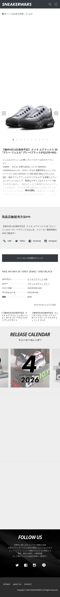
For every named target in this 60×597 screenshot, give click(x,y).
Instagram (50, 241)
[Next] (45, 316)
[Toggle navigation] (55, 4)
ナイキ (30, 279)
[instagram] (34, 565)
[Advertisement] (30, 49)
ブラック (31, 284)
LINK (9, 241)
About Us (17, 584)
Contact (28, 584)
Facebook (35, 241)
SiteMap (6, 584)
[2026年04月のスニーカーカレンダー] (29, 368)
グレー (47, 284)
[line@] (43, 565)
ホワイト (39, 284)
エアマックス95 (40, 279)
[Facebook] (26, 565)
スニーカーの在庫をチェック (30, 258)
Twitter (20, 241)
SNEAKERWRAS (36, 590)
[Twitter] (17, 565)
